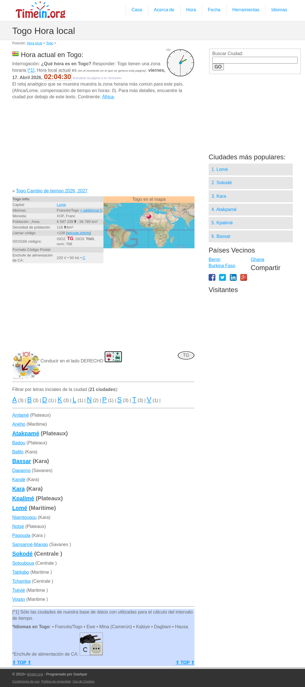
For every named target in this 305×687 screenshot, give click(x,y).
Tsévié (18, 590)
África (108, 96)
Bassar (21, 461)
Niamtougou (24, 517)
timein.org (35, 674)
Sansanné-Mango (30, 544)
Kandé (18, 479)
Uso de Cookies (84, 681)
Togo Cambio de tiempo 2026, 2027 (52, 190)
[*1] (30, 70)
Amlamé (20, 415)
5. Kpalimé (222, 222)
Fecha (214, 9)
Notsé (18, 526)
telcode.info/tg (78, 233)
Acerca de (164, 9)
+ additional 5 (91, 210)
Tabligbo (20, 572)
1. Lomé (219, 169)
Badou (18, 442)
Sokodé (22, 554)
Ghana (257, 259)
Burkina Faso (222, 265)
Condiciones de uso (26, 681)
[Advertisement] (103, 146)
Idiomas (279, 9)
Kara (18, 489)
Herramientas (245, 9)
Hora (191, 9)
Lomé (19, 508)
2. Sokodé (221, 182)
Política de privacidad (56, 681)
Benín (214, 259)
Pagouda (21, 535)
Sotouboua (23, 563)
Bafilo (17, 451)
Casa (136, 9)
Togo (49, 43)
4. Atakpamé (224, 209)
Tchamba (21, 581)
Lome (61, 205)
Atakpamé (25, 433)
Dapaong (21, 470)
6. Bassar (221, 236)
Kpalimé (23, 498)
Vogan (18, 599)
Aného (18, 424)
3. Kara (218, 196)
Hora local (34, 43)
